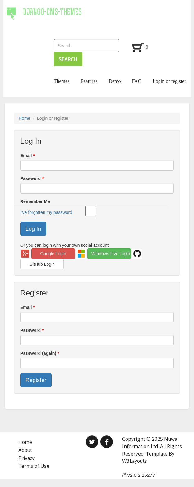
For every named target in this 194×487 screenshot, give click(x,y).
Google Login (53, 253)
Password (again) (39, 353)
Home (24, 118)
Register (35, 380)
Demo (115, 81)
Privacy (26, 458)
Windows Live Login (110, 253)
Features (89, 81)
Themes (62, 81)
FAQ (136, 81)
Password (31, 178)
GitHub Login (42, 264)
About (25, 450)
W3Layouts (134, 461)
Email (26, 155)
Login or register (169, 81)
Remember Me (94, 202)
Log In (33, 229)
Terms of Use (33, 465)
